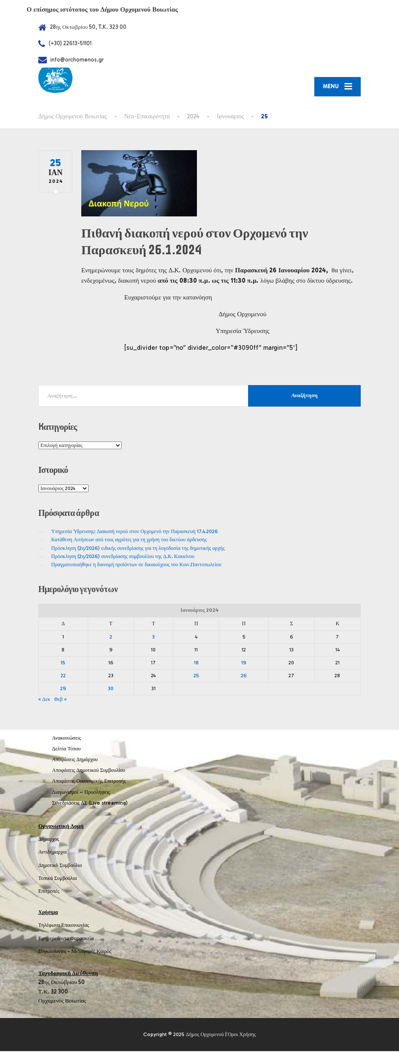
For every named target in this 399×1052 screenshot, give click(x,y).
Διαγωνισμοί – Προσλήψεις (81, 793)
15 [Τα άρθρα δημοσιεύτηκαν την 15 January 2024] (63, 663)
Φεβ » (60, 700)
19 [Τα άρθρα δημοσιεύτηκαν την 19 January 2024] (243, 663)
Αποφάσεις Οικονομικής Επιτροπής (89, 782)
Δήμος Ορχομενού (205, 1035)
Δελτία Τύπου (66, 750)
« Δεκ (44, 700)
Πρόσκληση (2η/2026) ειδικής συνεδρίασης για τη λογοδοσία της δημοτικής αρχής (138, 549)
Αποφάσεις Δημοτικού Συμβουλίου (88, 771)
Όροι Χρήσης (242, 1035)
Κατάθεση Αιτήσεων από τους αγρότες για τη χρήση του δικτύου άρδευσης (129, 540)
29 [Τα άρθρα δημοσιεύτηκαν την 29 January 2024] (63, 689)
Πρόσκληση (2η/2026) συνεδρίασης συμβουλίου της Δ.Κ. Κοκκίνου (122, 557)
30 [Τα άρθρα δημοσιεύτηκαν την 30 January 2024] (111, 689)
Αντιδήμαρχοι (52, 853)
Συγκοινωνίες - (54, 952)
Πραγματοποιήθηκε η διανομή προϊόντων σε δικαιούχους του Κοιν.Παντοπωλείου (136, 565)
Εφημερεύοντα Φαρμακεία (66, 939)
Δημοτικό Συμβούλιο (60, 866)
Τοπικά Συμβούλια (57, 879)
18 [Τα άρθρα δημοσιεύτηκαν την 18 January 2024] (196, 663)
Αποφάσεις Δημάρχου (75, 760)
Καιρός (104, 952)
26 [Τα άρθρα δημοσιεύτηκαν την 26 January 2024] (244, 676)
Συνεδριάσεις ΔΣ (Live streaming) (90, 804)
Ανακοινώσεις (66, 738)
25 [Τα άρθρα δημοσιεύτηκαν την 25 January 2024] (196, 676)
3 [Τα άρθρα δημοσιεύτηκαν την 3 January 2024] (153, 637)
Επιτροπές (48, 892)
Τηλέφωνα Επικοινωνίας (63, 926)
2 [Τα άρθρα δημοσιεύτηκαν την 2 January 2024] (111, 637)
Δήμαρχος (48, 840)
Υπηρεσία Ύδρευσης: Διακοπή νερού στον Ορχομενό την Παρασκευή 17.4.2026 (134, 532)
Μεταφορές (83, 952)
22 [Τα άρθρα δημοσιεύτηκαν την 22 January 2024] (63, 676)
